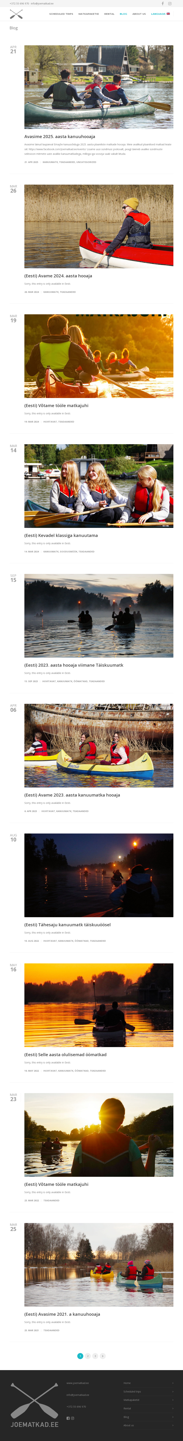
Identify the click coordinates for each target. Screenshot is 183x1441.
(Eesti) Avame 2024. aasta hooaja (58, 276)
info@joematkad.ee (42, 3)
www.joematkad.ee (78, 1383)
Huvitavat (50, 421)
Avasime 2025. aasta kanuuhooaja (59, 136)
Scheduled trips (61, 13)
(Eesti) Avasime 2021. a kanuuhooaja (62, 1314)
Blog (123, 13)
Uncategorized (86, 162)
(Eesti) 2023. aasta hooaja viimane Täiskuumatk (73, 665)
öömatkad (81, 681)
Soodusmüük (68, 551)
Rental (109, 13)
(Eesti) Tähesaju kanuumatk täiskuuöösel (67, 924)
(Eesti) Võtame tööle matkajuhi (56, 405)
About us (139, 13)
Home (127, 1383)
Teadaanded (67, 162)
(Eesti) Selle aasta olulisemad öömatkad (65, 1054)
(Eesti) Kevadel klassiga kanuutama (61, 535)
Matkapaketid (89, 13)
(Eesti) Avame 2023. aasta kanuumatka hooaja (72, 795)
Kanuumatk (50, 162)
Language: (160, 13)
